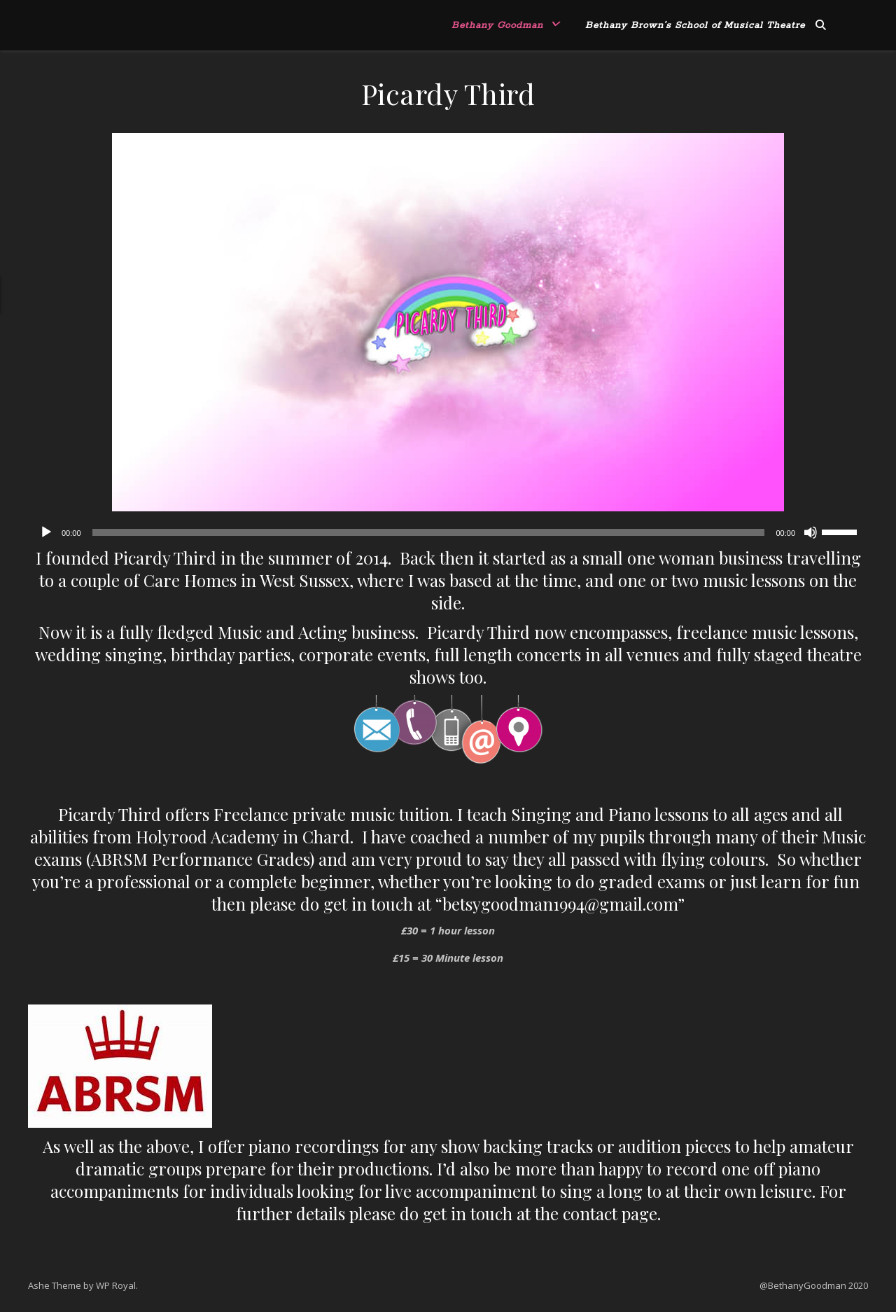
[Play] (46, 532)
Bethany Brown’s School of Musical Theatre (695, 26)
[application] (448, 532)
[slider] (428, 532)
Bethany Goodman (497, 26)
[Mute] (811, 532)
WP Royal (116, 1285)
